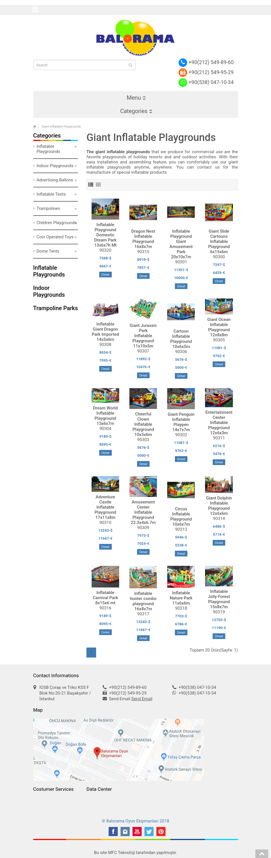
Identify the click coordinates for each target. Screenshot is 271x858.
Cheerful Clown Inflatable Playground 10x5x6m (143, 424)
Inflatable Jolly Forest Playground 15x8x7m (219, 599)
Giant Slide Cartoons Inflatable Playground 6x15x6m (219, 241)
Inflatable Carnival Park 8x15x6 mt (105, 597)
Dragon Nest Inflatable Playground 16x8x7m (143, 239)
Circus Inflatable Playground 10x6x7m (181, 516)
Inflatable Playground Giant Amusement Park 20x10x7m (181, 244)
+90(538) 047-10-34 (206, 82)
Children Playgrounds (57, 222)
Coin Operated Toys (55, 236)
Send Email (141, 698)
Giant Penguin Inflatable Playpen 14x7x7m (181, 422)
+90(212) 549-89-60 (206, 62)
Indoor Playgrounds (55, 165)
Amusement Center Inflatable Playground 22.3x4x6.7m (143, 512)
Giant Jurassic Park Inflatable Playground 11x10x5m (143, 336)
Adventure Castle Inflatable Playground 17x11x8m (105, 507)
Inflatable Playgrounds (48, 149)
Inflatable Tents (51, 194)
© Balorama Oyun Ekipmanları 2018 (135, 821)
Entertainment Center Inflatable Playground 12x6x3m (218, 422)
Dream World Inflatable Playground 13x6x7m (105, 416)
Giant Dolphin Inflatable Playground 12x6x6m (219, 505)
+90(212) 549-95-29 (206, 72)
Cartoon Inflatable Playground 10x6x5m (181, 339)
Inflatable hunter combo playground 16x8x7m (143, 601)
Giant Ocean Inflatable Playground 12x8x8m (219, 327)
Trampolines (48, 208)
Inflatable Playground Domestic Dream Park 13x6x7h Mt (105, 235)
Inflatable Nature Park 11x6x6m (181, 598)
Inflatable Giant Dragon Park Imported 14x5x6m (105, 332)
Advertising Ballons (55, 180)
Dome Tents (48, 251)
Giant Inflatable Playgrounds (61, 126)
